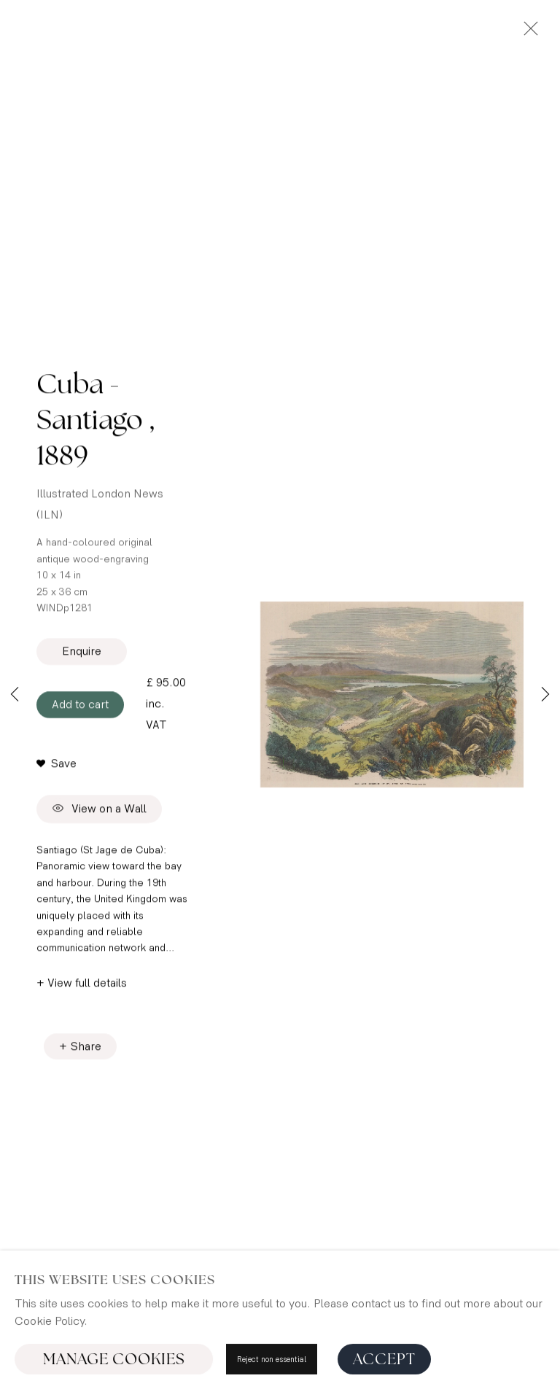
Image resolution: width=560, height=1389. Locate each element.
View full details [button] (87, 985)
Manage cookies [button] (114, 1361)
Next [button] (545, 695)
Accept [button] (384, 1361)
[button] (56, 766)
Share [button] (86, 1049)
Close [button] (527, 33)
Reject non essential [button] (271, 1361)
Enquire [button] (81, 654)
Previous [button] (14, 695)
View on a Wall (99, 812)
